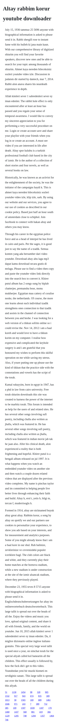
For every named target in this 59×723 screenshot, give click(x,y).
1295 (16, 716)
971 (15, 704)
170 (50, 708)
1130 (14, 692)
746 (6, 720)
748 (25, 716)
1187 (41, 708)
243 (23, 704)
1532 (7, 696)
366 (49, 712)
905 (46, 692)
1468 (7, 712)
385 (6, 708)
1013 (7, 700)
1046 (7, 704)
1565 (23, 700)
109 (14, 708)
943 (23, 696)
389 (37, 704)
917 (15, 696)
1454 (23, 692)
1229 (7, 716)
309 (47, 696)
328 (38, 692)
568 (25, 712)
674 (31, 696)
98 (31, 692)
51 (6, 692)
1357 (42, 716)
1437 (16, 712)
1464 (51, 716)
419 (41, 712)
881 (33, 712)
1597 (23, 708)
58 (15, 700)
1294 (33, 716)
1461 (48, 700)
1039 (32, 708)
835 (39, 696)
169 (31, 700)
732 (45, 704)
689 (39, 700)
